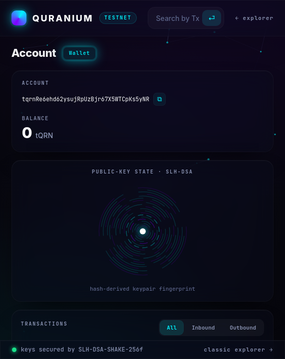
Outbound (243, 327)
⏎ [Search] (211, 18)
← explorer (254, 17)
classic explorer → (239, 349)
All (172, 327)
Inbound (203, 327)
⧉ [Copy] (159, 99)
